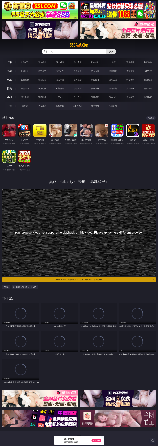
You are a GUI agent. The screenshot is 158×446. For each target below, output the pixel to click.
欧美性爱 (78, 79)
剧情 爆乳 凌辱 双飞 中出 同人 (24, 287)
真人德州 (42, 62)
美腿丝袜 (95, 88)
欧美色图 (60, 88)
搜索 (111, 51)
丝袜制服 (113, 71)
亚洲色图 (42, 88)
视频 (9, 71)
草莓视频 (60, 106)
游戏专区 (78, 62)
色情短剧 (113, 106)
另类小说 (113, 97)
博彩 (9, 62)
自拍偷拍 (42, 71)
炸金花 (113, 62)
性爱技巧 (148, 97)
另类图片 (148, 88)
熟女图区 (130, 88)
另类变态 (148, 79)
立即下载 (96, 440)
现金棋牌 (130, 62)
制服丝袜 (95, 79)
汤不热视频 (78, 106)
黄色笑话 (130, 97)
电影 (9, 79)
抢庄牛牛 (148, 62)
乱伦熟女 (130, 79)
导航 (9, 106)
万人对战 (60, 62)
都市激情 (25, 97)
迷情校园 (95, 97)
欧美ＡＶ (60, 71)
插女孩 (25, 106)
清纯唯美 (113, 88)
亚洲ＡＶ (25, 71)
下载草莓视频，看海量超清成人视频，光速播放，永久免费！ (104, 279)
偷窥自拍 (25, 88)
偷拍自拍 (42, 79)
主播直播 (130, 71)
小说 (9, 97)
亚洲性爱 (25, 79)
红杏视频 (95, 106)
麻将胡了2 (95, 62)
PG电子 (24, 62)
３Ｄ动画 (78, 71)
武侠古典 (78, 97)
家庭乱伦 (42, 97)
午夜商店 (42, 106)
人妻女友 (60, 97)
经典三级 (113, 79)
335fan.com (79, 45)
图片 (9, 88)
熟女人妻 (95, 71)
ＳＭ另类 (148, 71)
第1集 (6, 287)
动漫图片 (78, 88)
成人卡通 (60, 79)
